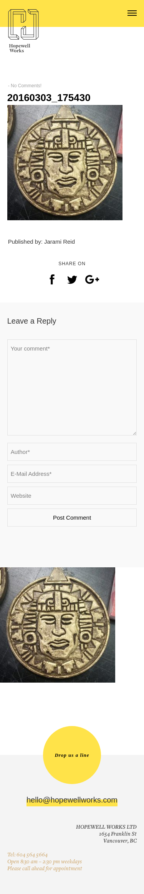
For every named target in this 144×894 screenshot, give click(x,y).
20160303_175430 (49, 97)
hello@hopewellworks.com (72, 800)
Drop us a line (72, 755)
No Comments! (26, 85)
